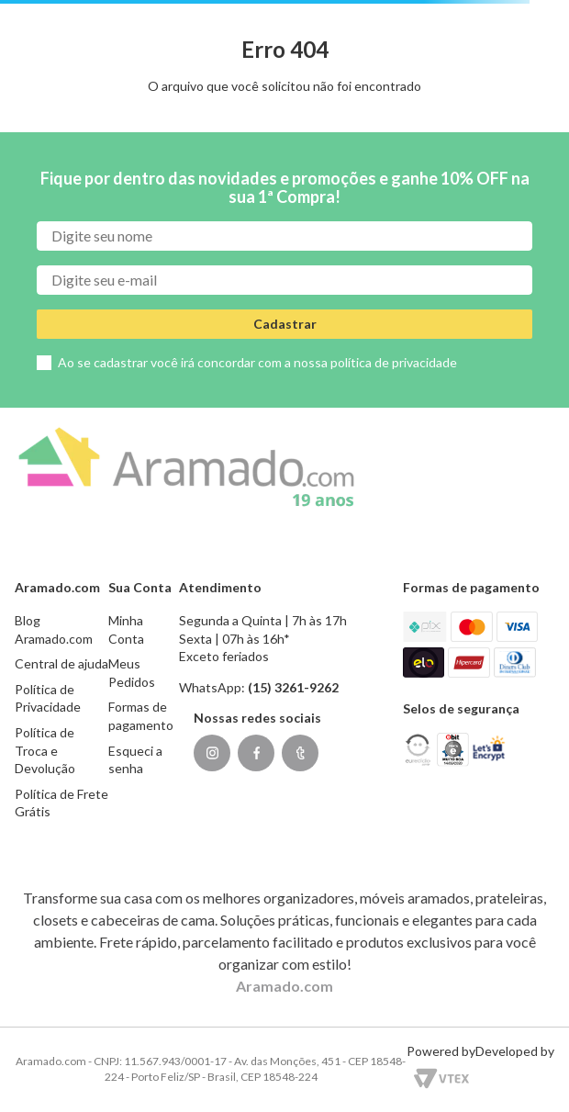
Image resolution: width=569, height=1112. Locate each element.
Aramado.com (284, 985)
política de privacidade (393, 362)
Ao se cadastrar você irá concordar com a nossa (257, 362)
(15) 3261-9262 (293, 687)
